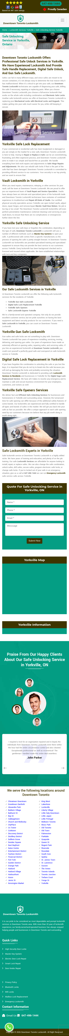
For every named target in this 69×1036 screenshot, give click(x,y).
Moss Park (45, 824)
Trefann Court (47, 877)
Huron (10, 877)
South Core (46, 854)
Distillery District (15, 836)
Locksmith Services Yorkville (21, 30)
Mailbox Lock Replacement (16, 996)
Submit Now (34, 540)
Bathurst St (13, 813)
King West (45, 801)
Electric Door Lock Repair (15, 958)
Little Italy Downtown (50, 813)
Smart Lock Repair (13, 963)
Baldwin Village (14, 810)
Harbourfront (13, 874)
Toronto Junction (48, 874)
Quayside (45, 839)
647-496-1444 (51, 4)
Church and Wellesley (17, 822)
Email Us (11, 1015)
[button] (29, 683)
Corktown (12, 830)
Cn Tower (12, 827)
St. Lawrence (46, 863)
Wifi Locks (9, 992)
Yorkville (44, 883)
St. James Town (48, 860)
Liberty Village (47, 810)
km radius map (34, 588)
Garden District (14, 863)
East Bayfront (13, 845)
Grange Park (13, 865)
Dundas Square (14, 842)
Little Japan (46, 816)
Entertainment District (17, 851)
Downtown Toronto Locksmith (33, 1032)
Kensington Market (16, 883)
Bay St (11, 816)
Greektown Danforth (16, 804)
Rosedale (45, 851)
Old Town (45, 830)
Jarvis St (11, 880)
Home (4, 30)
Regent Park (46, 845)
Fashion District (14, 854)
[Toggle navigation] (62, 20)
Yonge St (45, 880)
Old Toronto (46, 827)
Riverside (45, 848)
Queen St (45, 842)
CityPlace (12, 824)
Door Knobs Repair (13, 968)
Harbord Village (14, 871)
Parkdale (45, 836)
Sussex (44, 865)
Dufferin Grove (14, 839)
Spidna (44, 857)
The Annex (45, 868)
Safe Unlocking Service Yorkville (49, 30)
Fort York (12, 860)
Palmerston (46, 833)
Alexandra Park (14, 807)
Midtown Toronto (48, 822)
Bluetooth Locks (12, 987)
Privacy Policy (11, 982)
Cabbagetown (14, 819)
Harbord (11, 868)
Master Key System (13, 954)
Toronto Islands (48, 871)
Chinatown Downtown (17, 801)
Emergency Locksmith (14, 1001)
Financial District (15, 857)
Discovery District (15, 833)
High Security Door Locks (15, 949)
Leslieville (45, 807)
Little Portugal (47, 819)
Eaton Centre (13, 848)
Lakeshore (45, 804)
